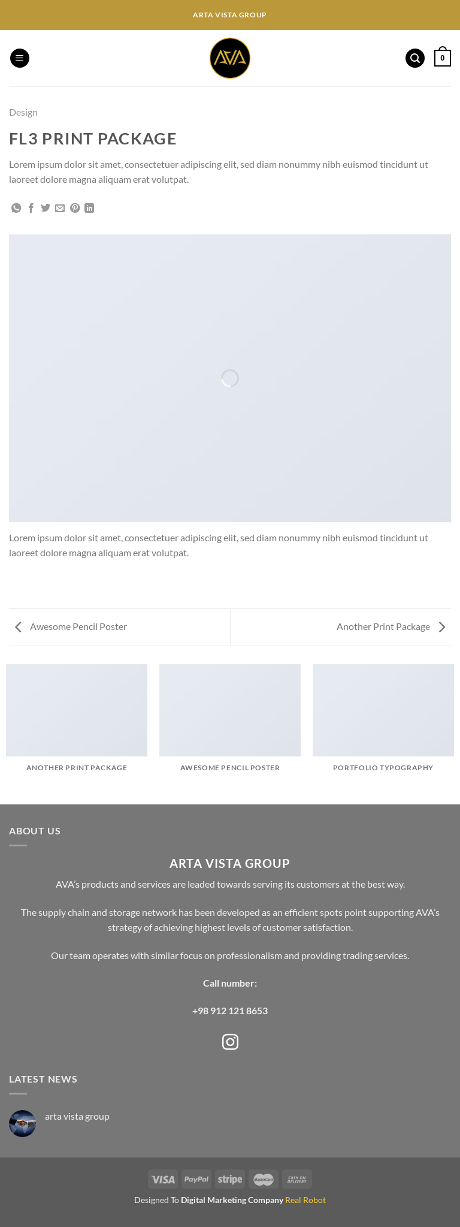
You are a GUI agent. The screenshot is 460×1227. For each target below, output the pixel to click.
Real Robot (305, 1200)
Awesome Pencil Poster (71, 626)
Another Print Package (391, 626)
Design (23, 111)
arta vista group (77, 1116)
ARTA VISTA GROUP (230, 863)
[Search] (415, 58)
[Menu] (19, 58)
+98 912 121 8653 (230, 1010)
